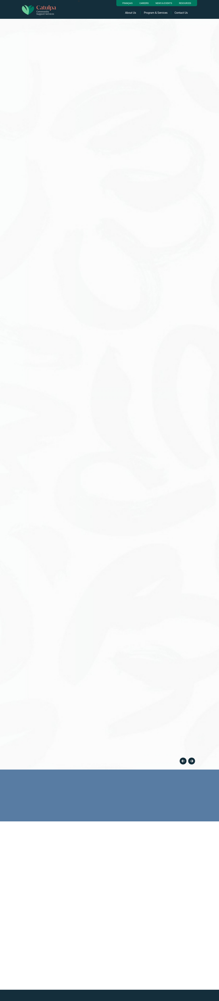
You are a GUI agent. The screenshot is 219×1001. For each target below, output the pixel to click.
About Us (130, 12)
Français (127, 3)
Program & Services (156, 12)
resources (185, 3)
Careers (144, 3)
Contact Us (181, 12)
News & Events (164, 3)
